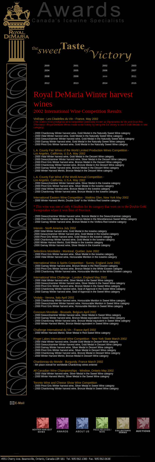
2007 (133, 70)
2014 (104, 83)
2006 (104, 70)
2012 (46, 83)
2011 (133, 76)
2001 (75, 65)
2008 (46, 76)
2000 (46, 65)
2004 (46, 70)
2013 (75, 83)
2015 (133, 83)
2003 (133, 65)
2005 (75, 70)
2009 (75, 76)
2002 (104, 65)
